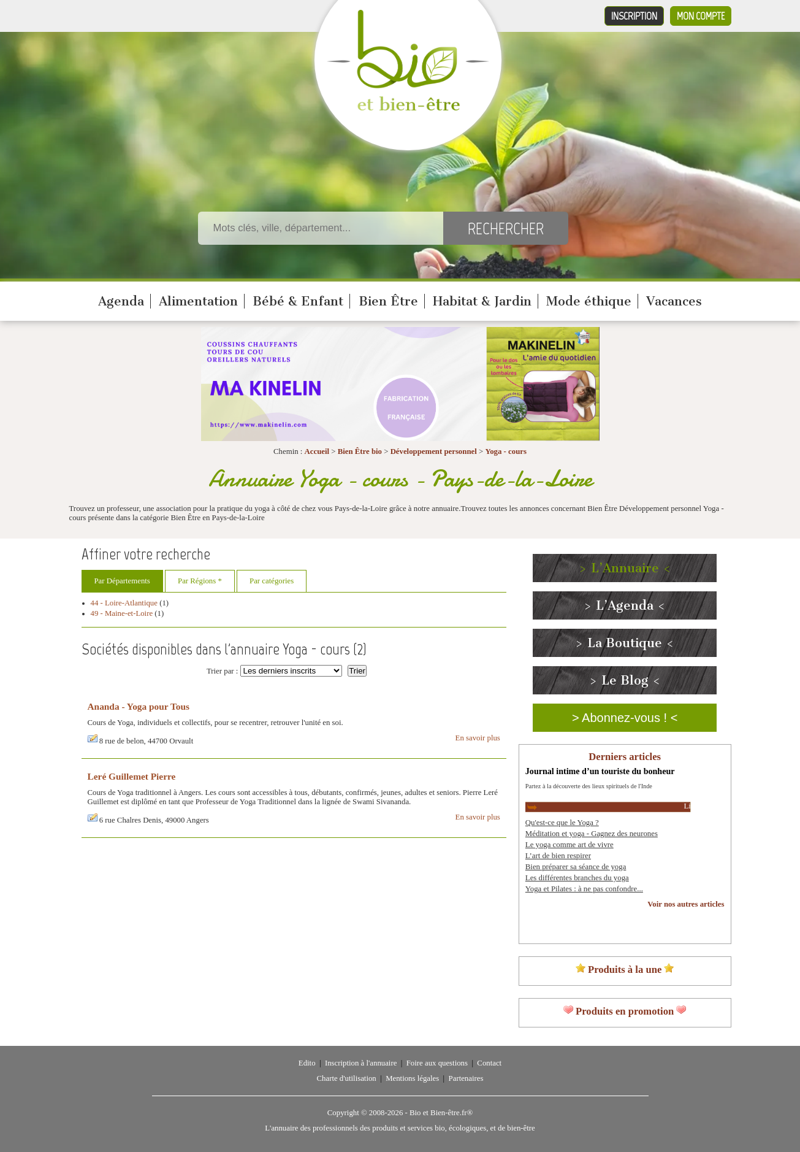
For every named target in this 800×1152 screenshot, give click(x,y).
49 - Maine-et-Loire (122, 613)
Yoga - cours (506, 451)
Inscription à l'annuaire (361, 1063)
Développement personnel (433, 451)
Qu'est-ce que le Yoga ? (562, 822)
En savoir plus (477, 738)
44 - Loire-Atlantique (124, 603)
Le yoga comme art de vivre (569, 844)
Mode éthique (588, 301)
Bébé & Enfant (298, 301)
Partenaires (466, 1078)
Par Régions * (200, 581)
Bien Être (388, 301)
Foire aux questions (437, 1063)
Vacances (674, 301)
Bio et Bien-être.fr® (441, 1112)
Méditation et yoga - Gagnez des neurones (591, 833)
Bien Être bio (360, 451)
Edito (307, 1063)
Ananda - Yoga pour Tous (138, 706)
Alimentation (198, 301)
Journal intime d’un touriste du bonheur (600, 771)
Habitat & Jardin (482, 301)
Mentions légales (412, 1078)
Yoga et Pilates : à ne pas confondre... (584, 889)
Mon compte (701, 16)
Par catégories (272, 581)
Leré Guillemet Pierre (132, 776)
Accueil (317, 451)
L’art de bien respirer (558, 855)
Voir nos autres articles (685, 904)
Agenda (121, 301)
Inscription (634, 16)
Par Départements (122, 581)
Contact (489, 1063)
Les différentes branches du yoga (577, 878)
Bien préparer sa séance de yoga (576, 866)
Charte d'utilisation (346, 1078)
